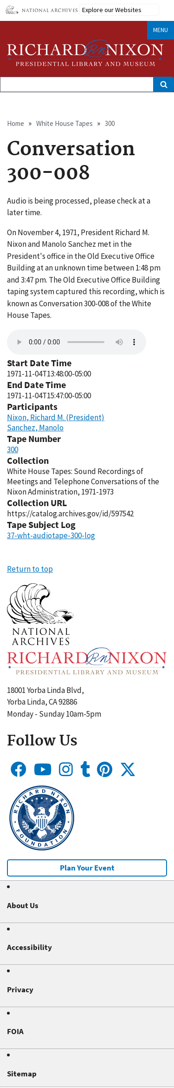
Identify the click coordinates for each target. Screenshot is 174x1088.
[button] (40, 642)
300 (110, 123)
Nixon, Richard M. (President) (55, 417)
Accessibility (29, 947)
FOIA (15, 1031)
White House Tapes (64, 123)
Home (15, 123)
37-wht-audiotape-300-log (51, 535)
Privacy (20, 989)
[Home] (85, 53)
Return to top (30, 569)
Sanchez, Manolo (35, 427)
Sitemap (22, 1073)
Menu (160, 30)
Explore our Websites (112, 10)
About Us (23, 905)
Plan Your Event (87, 868)
